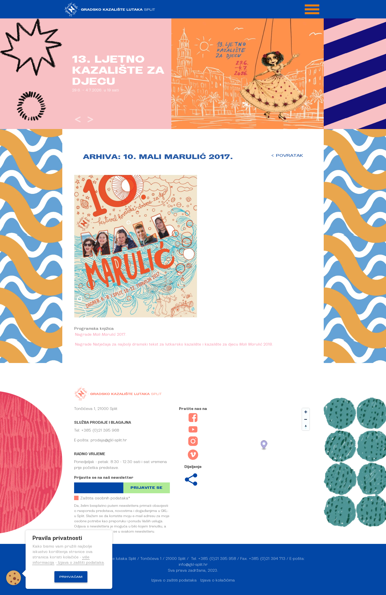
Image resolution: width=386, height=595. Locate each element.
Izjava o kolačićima (217, 580)
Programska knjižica (94, 328)
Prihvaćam (70, 577)
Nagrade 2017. (101, 334)
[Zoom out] (305, 419)
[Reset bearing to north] (305, 426)
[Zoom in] (305, 412)
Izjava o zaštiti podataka (174, 580)
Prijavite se (146, 488)
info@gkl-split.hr (193, 564)
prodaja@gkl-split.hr (109, 440)
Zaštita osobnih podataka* (102, 498)
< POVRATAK (287, 155)
